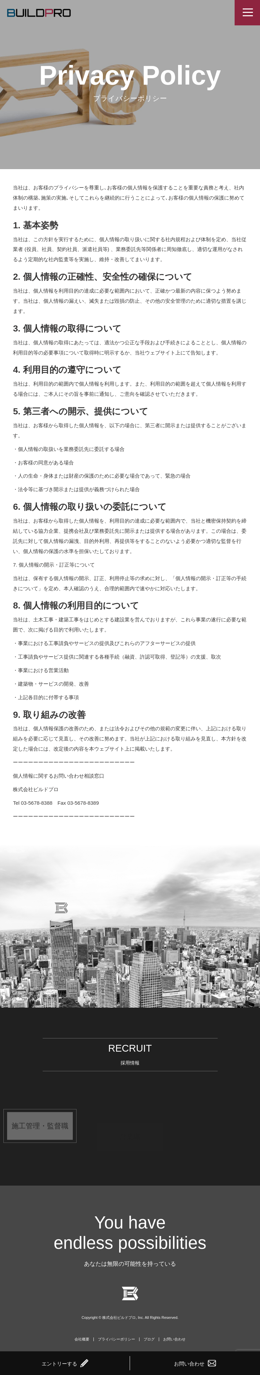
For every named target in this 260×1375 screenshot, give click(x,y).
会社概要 (81, 1339)
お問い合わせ (174, 1339)
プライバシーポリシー (116, 1339)
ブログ (149, 1339)
